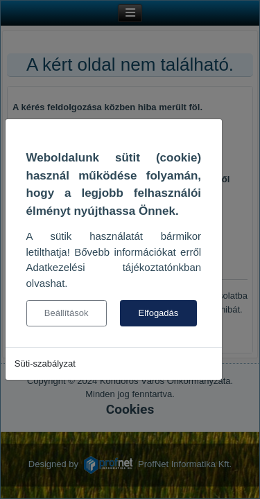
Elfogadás (158, 313)
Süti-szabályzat (45, 363)
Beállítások (66, 313)
